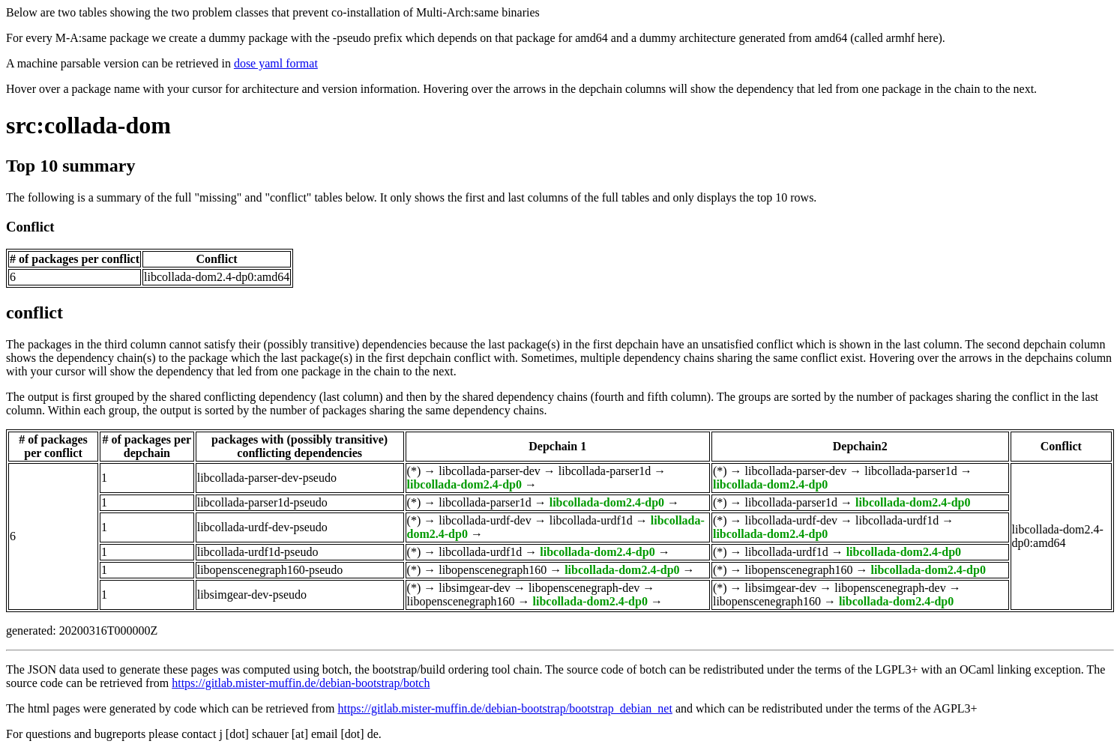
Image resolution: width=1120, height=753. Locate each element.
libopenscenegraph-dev (584, 587)
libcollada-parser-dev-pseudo (267, 477)
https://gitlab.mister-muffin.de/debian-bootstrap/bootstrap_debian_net (504, 708)
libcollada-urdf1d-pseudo (258, 551)
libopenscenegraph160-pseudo (270, 569)
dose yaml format (276, 63)
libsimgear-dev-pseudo (252, 594)
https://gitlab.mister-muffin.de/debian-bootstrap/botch (301, 683)
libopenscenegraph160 (493, 569)
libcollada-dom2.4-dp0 (464, 484)
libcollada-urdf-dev (485, 520)
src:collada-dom (88, 125)
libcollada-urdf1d (591, 520)
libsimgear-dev (475, 587)
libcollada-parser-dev (490, 471)
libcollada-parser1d (605, 471)
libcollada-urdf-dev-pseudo (262, 527)
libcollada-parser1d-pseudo (262, 502)
